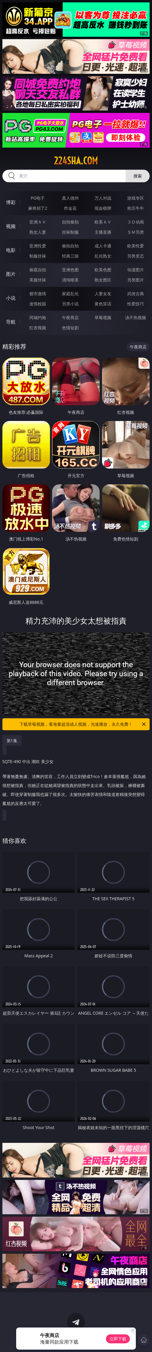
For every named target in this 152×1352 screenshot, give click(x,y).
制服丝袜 (37, 256)
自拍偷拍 (70, 222)
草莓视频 (103, 317)
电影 (11, 250)
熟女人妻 (37, 232)
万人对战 (103, 198)
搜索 (137, 176)
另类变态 (135, 256)
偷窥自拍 (37, 269)
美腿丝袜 (37, 280)
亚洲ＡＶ (37, 222)
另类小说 (70, 304)
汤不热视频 (135, 317)
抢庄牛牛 (135, 208)
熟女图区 (103, 280)
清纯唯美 (70, 280)
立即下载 (118, 1339)
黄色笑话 (103, 304)
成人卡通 (103, 246)
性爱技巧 (135, 304)
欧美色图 (103, 269)
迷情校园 (37, 304)
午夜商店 (70, 317)
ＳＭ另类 (135, 232)
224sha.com (76, 161)
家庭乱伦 (70, 293)
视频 (11, 226)
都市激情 (37, 293)
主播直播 (103, 232)
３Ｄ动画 (135, 222)
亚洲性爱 (37, 246)
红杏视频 (37, 327)
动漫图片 (135, 269)
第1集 (12, 740)
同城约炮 (37, 317)
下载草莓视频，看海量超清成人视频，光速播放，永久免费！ (83, 724)
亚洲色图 (70, 269)
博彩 (11, 202)
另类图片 (135, 280)
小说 (11, 298)
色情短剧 (70, 327)
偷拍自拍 (70, 246)
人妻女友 (103, 293)
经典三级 (70, 256)
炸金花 (70, 208)
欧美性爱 (135, 246)
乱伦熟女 (103, 256)
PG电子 (38, 198)
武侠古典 (135, 293)
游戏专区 (135, 198)
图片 (11, 274)
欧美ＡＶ (103, 222)
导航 (11, 322)
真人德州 (70, 198)
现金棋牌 (103, 208)
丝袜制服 (70, 232)
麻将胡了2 (37, 208)
